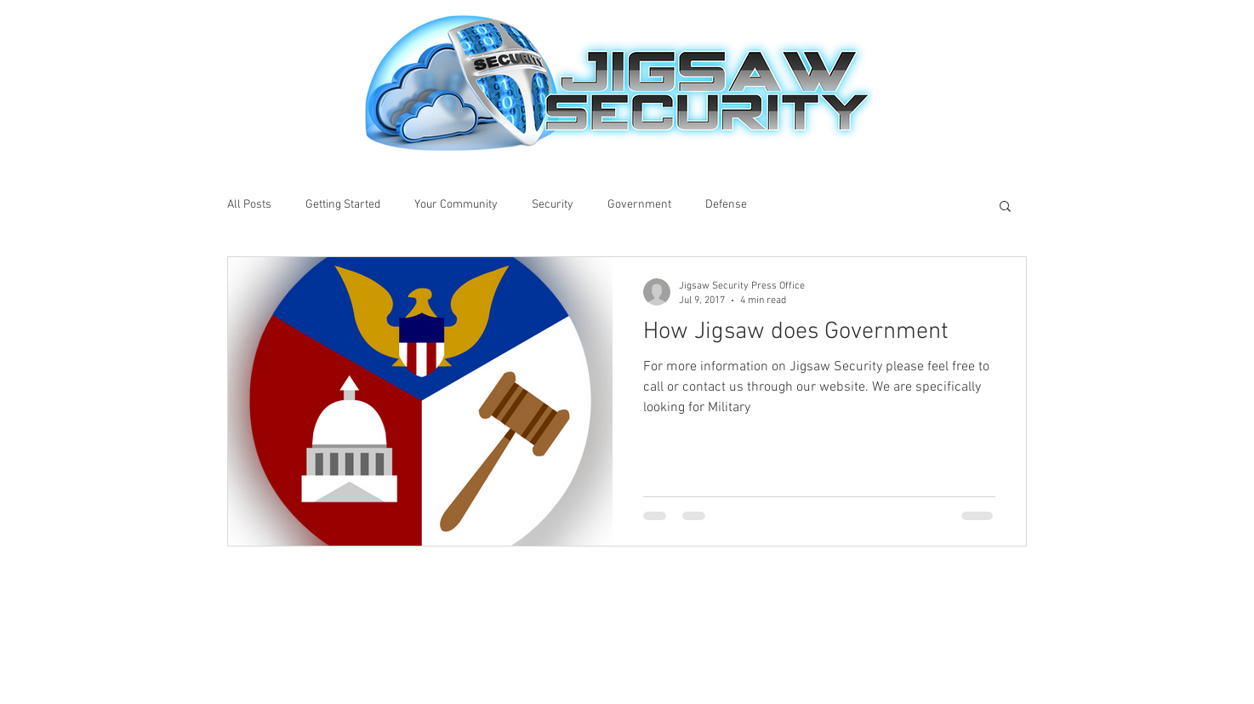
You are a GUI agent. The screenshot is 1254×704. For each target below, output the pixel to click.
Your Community (456, 204)
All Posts (249, 204)
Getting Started (342, 204)
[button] (1005, 207)
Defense (726, 204)
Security (552, 204)
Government (639, 204)
